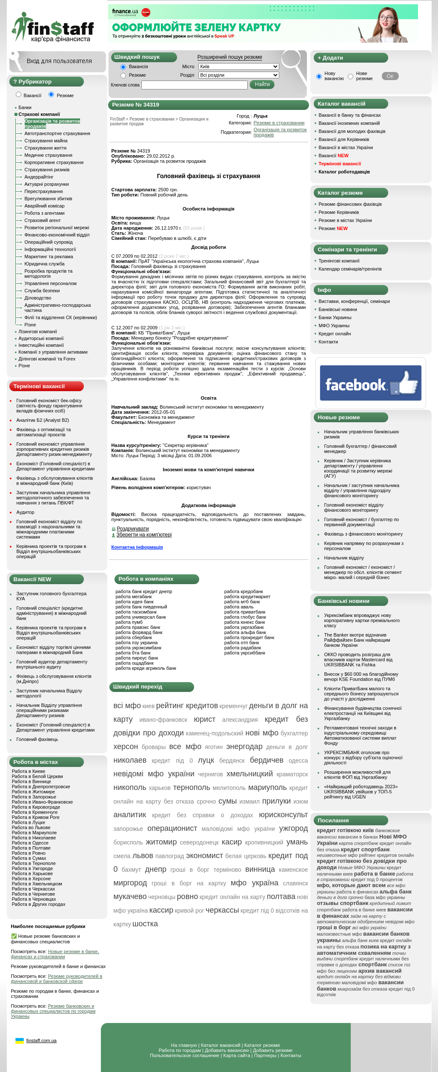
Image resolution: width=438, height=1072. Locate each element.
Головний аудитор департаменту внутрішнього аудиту (52, 664)
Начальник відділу (344, 557)
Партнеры (265, 1055)
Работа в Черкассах (33, 888)
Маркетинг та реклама (49, 256)
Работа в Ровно (29, 853)
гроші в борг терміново (205, 869)
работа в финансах (357, 891)
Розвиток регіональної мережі (57, 227)
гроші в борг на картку (189, 883)
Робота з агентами (45, 213)
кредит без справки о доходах (202, 815)
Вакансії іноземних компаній (349, 123)
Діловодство (38, 297)
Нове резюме (364, 76)
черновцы (161, 896)
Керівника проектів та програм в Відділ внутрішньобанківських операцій (51, 551)
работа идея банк (135, 601)
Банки (25, 107)
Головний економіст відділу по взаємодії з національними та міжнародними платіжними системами (50, 529)
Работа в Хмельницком (37, 883)
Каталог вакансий (220, 1045)
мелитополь (229, 787)
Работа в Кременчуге (35, 812)
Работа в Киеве (29, 771)
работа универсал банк (141, 617)
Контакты (291, 1055)
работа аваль (239, 606)
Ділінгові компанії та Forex (47, 358)
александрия (240, 719)
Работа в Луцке (28, 822)
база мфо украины (385, 897)
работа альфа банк (245, 632)
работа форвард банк (139, 632)
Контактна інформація (137, 547)
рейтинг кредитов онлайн (386, 855)
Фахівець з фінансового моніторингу (363, 533)
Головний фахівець (37, 739)
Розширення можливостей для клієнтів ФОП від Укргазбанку (357, 774)
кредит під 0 (172, 760)
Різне (30, 324)
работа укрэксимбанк (139, 647)
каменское (293, 869)
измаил (249, 801)
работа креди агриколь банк (146, 668)
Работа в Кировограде (36, 807)
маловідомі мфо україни (238, 828)
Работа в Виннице (31, 781)
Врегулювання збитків (48, 198)
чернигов (210, 774)
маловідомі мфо (359, 982)
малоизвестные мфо (339, 934)
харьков (160, 787)
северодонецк (199, 842)
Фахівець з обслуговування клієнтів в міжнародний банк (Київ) (55, 480)
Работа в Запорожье (34, 796)
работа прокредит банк (249, 637)
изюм (300, 801)
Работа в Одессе (30, 842)
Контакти (328, 341)
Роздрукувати (133, 529)
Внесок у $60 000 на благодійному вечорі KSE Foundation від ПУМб (361, 676)
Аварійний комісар (45, 205)
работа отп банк (241, 642)
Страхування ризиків (47, 169)
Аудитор (25, 512)
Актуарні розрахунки (47, 184)
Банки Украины (335, 317)
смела (122, 856)
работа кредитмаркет (247, 596)
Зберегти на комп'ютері (144, 535)
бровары (154, 746)
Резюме (137, 75)
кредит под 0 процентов (377, 879)
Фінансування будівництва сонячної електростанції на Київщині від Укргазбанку (363, 713)
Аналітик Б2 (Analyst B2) (43, 420)
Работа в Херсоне (31, 878)
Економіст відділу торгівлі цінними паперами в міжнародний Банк (54, 650)
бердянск (232, 760)
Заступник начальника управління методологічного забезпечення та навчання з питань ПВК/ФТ (54, 497)
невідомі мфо (400, 921)
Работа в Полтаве (31, 847)
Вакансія (138, 66)
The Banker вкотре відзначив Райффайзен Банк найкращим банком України (357, 640)
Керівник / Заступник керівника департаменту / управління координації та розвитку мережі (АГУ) (358, 468)
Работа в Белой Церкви (37, 776)
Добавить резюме (272, 1050)
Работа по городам (180, 1050)
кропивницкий (264, 842)
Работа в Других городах (39, 904)
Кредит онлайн (335, 333)
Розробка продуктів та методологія (49, 273)
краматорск (292, 774)
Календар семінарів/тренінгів (350, 268)
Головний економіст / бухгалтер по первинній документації (361, 522)
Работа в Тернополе (34, 863)
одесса (298, 760)
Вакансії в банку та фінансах (350, 115)
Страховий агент (43, 220)
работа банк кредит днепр (144, 591)
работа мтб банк (242, 601)
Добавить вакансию (227, 1050)
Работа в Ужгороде (32, 868)
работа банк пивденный (141, 606)
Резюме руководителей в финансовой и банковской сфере (57, 979)
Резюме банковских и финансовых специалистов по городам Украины (53, 1011)
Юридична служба (45, 263)
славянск (295, 883)
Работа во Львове (31, 827)
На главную (184, 1045)
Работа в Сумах (29, 858)
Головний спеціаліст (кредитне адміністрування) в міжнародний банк (52, 613)
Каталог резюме (262, 1045)
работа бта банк (133, 652)
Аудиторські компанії (41, 338)
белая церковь (245, 856)
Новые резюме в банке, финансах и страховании (55, 954)
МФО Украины (334, 325)
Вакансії (334, 155)
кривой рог (189, 910)
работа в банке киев (364, 909)
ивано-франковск (163, 719)
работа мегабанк (134, 596)
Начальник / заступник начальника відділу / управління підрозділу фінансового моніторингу (362, 490)
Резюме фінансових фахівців (350, 204)
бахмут (131, 869)
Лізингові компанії (38, 331)
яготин (214, 746)
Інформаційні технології (50, 249)
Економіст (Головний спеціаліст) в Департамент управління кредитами (56, 466)
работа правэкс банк (138, 627)
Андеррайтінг (39, 176)
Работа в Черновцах (34, 899)
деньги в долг (287, 746)
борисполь (128, 842)
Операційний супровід (49, 242)
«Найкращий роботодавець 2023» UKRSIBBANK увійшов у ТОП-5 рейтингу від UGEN (361, 791)
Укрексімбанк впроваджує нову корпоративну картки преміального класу (362, 620)
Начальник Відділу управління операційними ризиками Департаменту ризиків (49, 710)
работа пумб (129, 622)
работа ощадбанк (135, 663)
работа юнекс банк (244, 622)
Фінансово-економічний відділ (57, 234)
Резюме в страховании (279, 122)
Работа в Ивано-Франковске (42, 801)
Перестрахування (44, 191)
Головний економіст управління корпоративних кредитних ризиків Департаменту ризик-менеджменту (54, 449)
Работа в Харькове (32, 873)
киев (148, 706)
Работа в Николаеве (34, 837)
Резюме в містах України (345, 220)
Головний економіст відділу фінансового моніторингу (354, 507)
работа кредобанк (243, 591)
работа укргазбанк (244, 627)
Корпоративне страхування (54, 162)
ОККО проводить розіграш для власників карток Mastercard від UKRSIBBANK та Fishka (358, 659)
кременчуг (234, 706)
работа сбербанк (134, 637)
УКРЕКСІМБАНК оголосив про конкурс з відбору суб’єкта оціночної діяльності (363, 757)
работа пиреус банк (137, 657)
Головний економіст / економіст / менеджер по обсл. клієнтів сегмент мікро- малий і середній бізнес (363, 572)
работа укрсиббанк (244, 652)
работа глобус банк (245, 617)
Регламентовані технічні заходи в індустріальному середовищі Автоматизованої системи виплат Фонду (360, 735)
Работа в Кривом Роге (36, 817)
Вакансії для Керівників (344, 139)
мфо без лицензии (337, 971)
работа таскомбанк (136, 611)
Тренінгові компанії (339, 260)
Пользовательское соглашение (184, 1055)
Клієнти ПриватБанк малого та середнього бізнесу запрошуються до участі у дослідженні (361, 693)
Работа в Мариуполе (34, 832)
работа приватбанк (244, 611)
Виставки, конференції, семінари (354, 301)
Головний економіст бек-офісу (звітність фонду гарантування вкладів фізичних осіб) (50, 405)
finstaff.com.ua (41, 1040)
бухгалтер (294, 733)
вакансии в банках (358, 836)
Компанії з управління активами (53, 351)
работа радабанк (242, 647)
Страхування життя (46, 147)
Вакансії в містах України (346, 147)
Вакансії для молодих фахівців (352, 131)
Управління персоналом (51, 283)
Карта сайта (236, 1055)
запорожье (128, 828)
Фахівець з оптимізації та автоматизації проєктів (44, 432)
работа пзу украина (137, 642)
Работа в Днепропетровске (41, 786)
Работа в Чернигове (33, 893)
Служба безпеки (42, 290)
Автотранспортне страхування (58, 133)
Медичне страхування (48, 155)
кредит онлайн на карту (233, 896)
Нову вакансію (334, 76)
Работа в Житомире (33, 791)
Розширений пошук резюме (230, 57)
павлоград (169, 856)
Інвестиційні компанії (41, 345)
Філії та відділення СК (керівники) (61, 317)
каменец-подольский (214, 733)
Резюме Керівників (339, 212)
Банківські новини (338, 309)
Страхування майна (46, 140)
